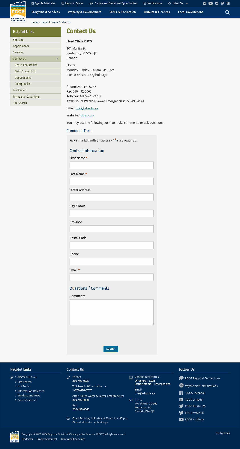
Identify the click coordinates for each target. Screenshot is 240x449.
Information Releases (31, 391)
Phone (74, 254)
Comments (77, 296)
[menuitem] (43, 3)
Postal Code (78, 238)
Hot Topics (24, 386)
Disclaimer (19, 90)
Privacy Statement (47, 439)
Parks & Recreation (123, 12)
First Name (77, 158)
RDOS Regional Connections (199, 378)
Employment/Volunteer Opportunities (113, 3)
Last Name (77, 174)
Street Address (80, 190)
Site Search (20, 103)
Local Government (190, 12)
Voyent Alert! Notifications (198, 386)
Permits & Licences (157, 12)
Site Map (18, 39)
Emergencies (23, 84)
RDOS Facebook (192, 393)
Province (76, 222)
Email (73, 270)
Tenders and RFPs (29, 395)
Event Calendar (27, 400)
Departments (21, 46)
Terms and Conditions (26, 96)
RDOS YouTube (191, 419)
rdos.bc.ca (87, 115)
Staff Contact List (25, 71)
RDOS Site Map (27, 377)
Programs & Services (46, 12)
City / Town (77, 206)
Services (18, 52)
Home (35, 22)
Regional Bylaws (72, 3)
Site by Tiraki (223, 433)
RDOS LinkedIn (191, 399)
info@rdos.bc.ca (87, 108)
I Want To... (176, 3)
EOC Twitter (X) (191, 413)
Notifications (153, 3)
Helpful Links (49, 22)
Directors (140, 380)
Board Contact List (26, 65)
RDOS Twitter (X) (192, 406)
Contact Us (19, 58)
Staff (152, 380)
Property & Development (84, 12)
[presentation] (98, 335)
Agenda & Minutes (43, 3)
